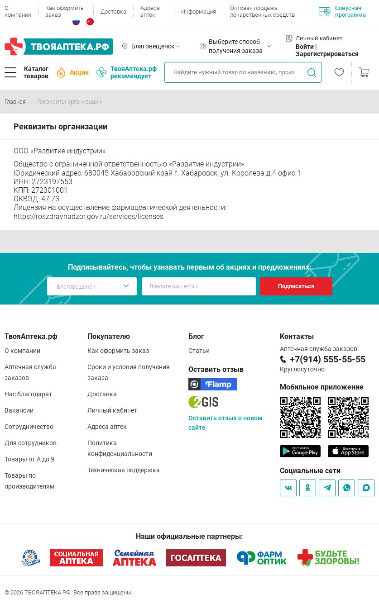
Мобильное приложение (322, 387)
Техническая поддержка (123, 470)
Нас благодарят (28, 394)
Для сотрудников (31, 442)
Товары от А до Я (30, 459)
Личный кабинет (112, 410)
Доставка (113, 11)
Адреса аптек (150, 11)
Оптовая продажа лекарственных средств (262, 11)
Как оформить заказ (64, 11)
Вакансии (19, 410)
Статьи (199, 350)
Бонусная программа (342, 11)
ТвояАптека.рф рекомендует (126, 72)
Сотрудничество (29, 426)
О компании (18, 11)
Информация (198, 11)
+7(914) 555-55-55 (327, 359)
